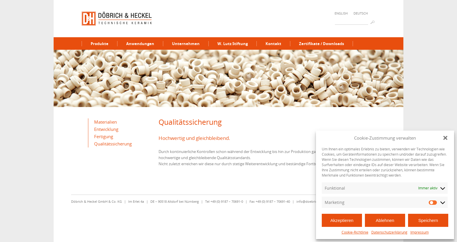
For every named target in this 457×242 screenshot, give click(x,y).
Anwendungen (140, 43)
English (341, 13)
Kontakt (273, 43)
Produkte (99, 43)
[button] (445, 138)
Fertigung (103, 136)
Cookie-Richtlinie (355, 232)
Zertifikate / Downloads (321, 43)
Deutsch (361, 13)
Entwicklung (106, 129)
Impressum (419, 232)
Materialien (105, 122)
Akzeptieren (341, 220)
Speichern (428, 220)
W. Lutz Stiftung (232, 43)
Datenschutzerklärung (389, 232)
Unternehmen (186, 43)
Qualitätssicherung (113, 144)
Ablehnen (385, 220)
